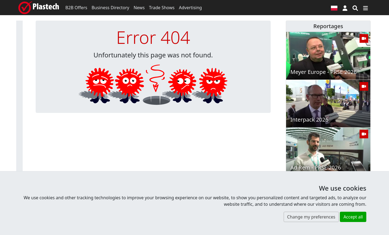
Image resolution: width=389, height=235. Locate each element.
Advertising (190, 8)
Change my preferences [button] (311, 217)
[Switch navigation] (365, 7)
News (139, 8)
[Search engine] (355, 7)
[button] (345, 7)
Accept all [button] (353, 217)
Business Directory (110, 8)
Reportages (328, 26)
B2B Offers (76, 8)
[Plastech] (38, 7)
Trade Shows (162, 8)
